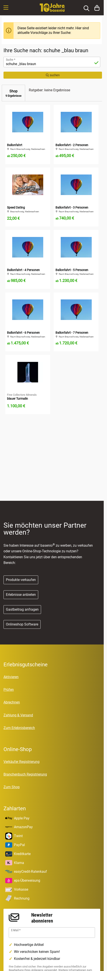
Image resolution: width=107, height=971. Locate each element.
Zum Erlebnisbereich (19, 728)
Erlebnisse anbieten (21, 595)
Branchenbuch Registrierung (25, 774)
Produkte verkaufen (21, 580)
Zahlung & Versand (18, 715)
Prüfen (8, 690)
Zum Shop (11, 787)
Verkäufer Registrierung (21, 762)
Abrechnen (11, 702)
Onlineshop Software (22, 624)
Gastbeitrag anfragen (22, 609)
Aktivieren (11, 677)
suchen (53, 75)
